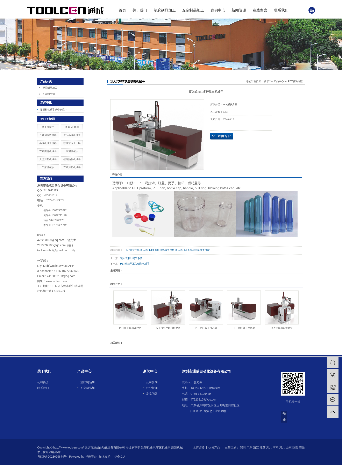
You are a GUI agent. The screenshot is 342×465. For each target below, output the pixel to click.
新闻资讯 (238, 10)
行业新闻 (152, 388)
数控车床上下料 (72, 143)
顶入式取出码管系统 (131, 258)
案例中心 (218, 10)
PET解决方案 (295, 81)
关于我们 (139, 10)
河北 (282, 447)
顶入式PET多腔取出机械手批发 (192, 249)
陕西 (295, 447)
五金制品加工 (193, 10)
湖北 (269, 447)
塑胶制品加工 (165, 10)
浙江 (256, 447)
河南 (275, 447)
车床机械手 (48, 167)
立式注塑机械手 (72, 167)
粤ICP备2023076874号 (52, 456)
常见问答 (152, 393)
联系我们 (281, 10)
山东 (289, 447)
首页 (122, 10)
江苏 (262, 447)
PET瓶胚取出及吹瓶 (130, 328)
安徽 (302, 447)
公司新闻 (152, 382)
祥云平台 (91, 456)
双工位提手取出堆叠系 (168, 328)
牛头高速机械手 (72, 135)
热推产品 (214, 447)
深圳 (243, 447)
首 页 (267, 81)
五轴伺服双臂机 (48, 135)
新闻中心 (150, 371)
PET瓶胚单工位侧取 (244, 328)
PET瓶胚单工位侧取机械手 (135, 263)
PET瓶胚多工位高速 (206, 328)
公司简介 (43, 382)
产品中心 (279, 81)
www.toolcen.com (56, 281)
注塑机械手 (72, 151)
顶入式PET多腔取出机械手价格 (157, 249)
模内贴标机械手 (72, 159)
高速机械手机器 (48, 143)
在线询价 (221, 136)
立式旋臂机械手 (48, 151)
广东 (249, 447)
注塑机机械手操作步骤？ (53, 109)
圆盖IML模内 (72, 127)
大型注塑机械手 (48, 159)
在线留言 (260, 10)
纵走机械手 (48, 127)
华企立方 (119, 456)
